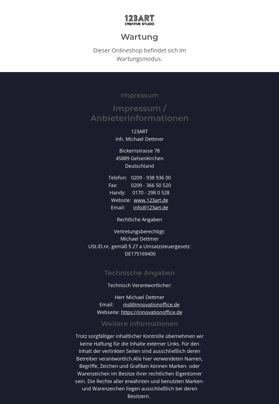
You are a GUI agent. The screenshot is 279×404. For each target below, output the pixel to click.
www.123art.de (151, 200)
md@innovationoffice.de (151, 304)
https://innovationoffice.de (151, 312)
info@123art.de (150, 207)
